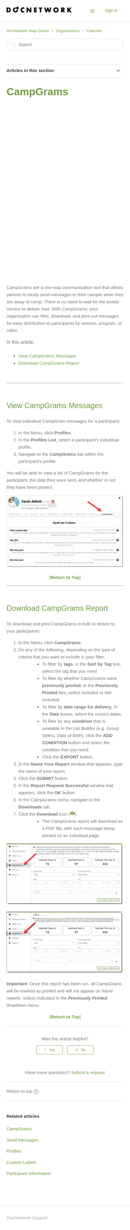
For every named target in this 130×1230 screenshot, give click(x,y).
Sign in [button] (111, 10)
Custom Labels (21, 1162)
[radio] (49, 1049)
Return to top (23, 1091)
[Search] (65, 45)
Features (94, 31)
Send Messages (23, 1139)
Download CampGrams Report (48, 363)
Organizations (68, 31)
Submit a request (87, 1072)
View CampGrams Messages (47, 355)
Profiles (14, 1150)
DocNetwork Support (27, 1217)
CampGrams (19, 1128)
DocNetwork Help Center (28, 31)
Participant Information (29, 1173)
